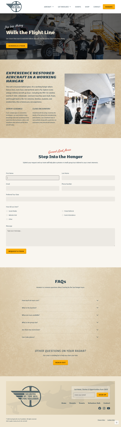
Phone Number (67, 184)
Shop (87, 6)
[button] (48, 6)
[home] (14, 6)
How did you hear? (12, 207)
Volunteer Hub (94, 403)
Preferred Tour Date (12, 194)
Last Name (65, 173)
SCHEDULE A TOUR (17, 45)
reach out (60, 362)
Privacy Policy (101, 420)
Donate (109, 6)
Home (64, 403)
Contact (96, 6)
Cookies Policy (111, 420)
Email (8, 184)
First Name (9, 173)
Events (78, 6)
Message (9, 226)
